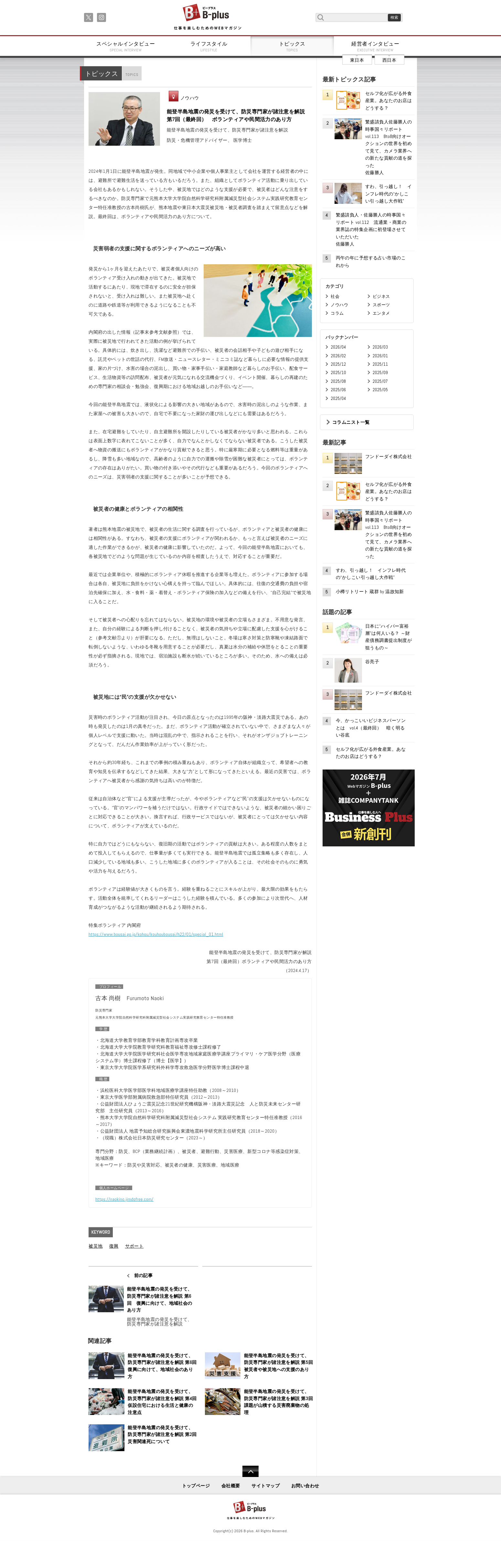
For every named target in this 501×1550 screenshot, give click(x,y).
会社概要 (230, 1486)
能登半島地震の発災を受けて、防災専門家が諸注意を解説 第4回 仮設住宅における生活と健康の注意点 (162, 1401)
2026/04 (338, 347)
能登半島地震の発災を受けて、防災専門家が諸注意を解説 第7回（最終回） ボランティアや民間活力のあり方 (236, 115)
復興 (114, 1246)
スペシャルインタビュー (125, 46)
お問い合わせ (305, 1486)
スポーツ (381, 305)
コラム (337, 313)
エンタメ (381, 313)
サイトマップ (265, 1486)
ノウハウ (189, 98)
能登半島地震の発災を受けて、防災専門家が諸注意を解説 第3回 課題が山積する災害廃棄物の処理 (278, 1401)
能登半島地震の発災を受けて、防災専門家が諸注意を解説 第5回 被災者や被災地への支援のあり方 (278, 1366)
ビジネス (381, 296)
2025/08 (338, 381)
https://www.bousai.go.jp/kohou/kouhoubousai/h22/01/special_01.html (156, 934)
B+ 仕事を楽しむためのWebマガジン (207, 17)
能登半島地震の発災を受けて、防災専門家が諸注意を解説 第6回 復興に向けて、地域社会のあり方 (159, 1299)
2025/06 (338, 390)
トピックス (292, 46)
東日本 (357, 60)
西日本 (389, 60)
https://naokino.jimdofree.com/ (124, 1199)
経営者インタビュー (375, 46)
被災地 (95, 1246)
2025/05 (380, 390)
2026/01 (380, 356)
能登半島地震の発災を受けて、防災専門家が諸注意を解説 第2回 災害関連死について (162, 1434)
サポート (134, 1246)
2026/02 (338, 356)
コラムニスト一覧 (350, 422)
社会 (335, 296)
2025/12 (338, 364)
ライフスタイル (209, 46)
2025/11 (380, 364)
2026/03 (380, 347)
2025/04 (338, 398)
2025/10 (338, 372)
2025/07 (380, 381)
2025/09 (380, 372)
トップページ (196, 1486)
